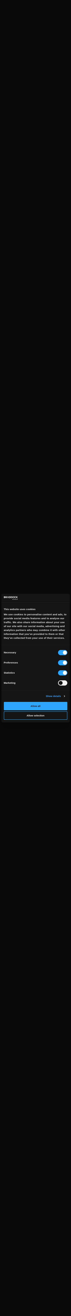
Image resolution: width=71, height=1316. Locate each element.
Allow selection (35, 715)
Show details (53, 696)
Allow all (35, 706)
